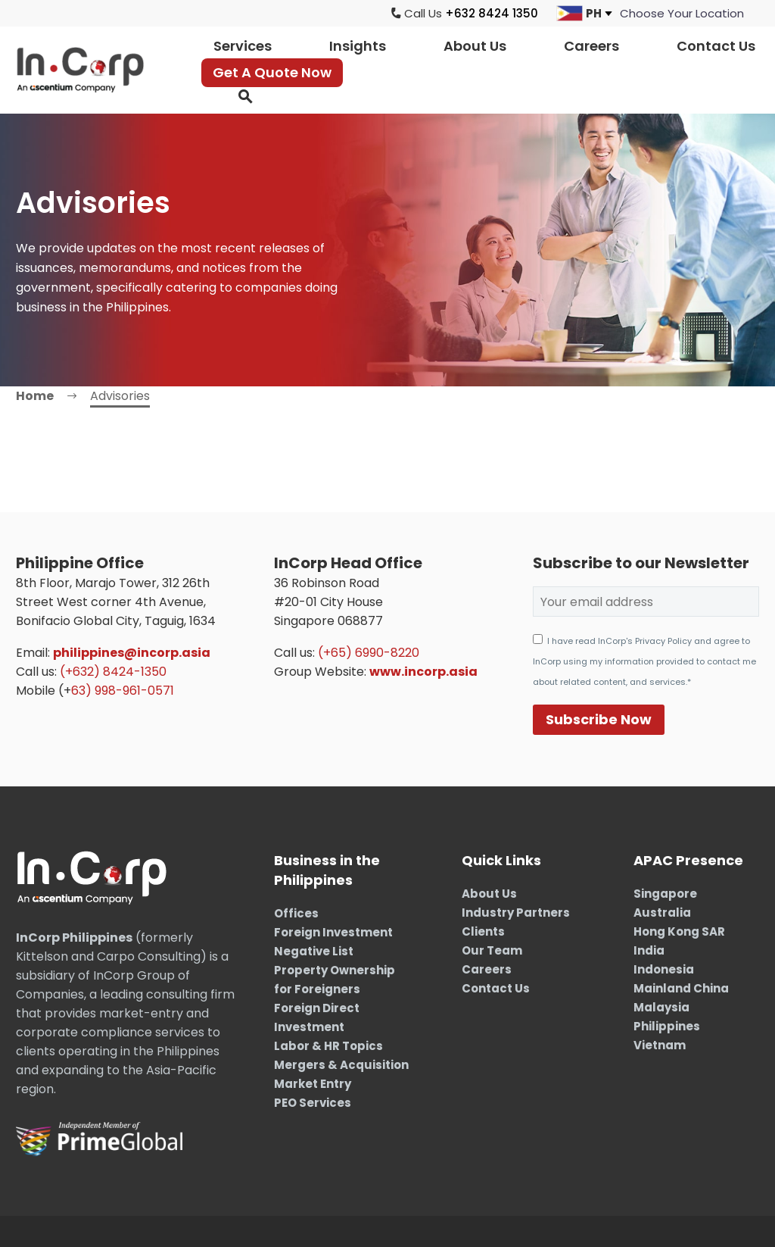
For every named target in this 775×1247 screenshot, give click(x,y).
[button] (245, 96)
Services (242, 45)
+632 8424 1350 (491, 13)
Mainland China (681, 988)
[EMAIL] (646, 601)
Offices (296, 913)
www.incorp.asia (423, 671)
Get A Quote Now (272, 72)
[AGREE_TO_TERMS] (538, 639)
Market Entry (312, 1084)
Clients (483, 931)
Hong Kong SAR (679, 931)
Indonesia (663, 969)
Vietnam (659, 1045)
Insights (357, 45)
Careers (591, 45)
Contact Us (716, 45)
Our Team (492, 950)
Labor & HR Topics (328, 1046)
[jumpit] (682, 13)
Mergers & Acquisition (341, 1065)
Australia (662, 912)
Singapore (665, 894)
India (649, 950)
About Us (475, 45)
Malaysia (661, 1007)
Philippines (666, 1026)
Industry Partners (516, 912)
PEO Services (312, 1103)
